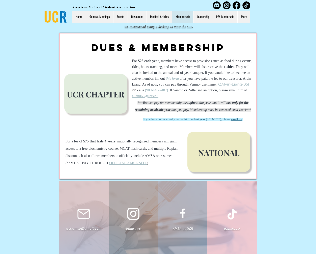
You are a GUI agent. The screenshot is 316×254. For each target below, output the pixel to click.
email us (236, 119)
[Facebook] (236, 5)
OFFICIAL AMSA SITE (128, 163)
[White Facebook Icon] (183, 213)
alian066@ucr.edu (145, 96)
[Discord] (217, 5)
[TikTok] (246, 5)
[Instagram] (227, 5)
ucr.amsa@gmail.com (83, 228)
